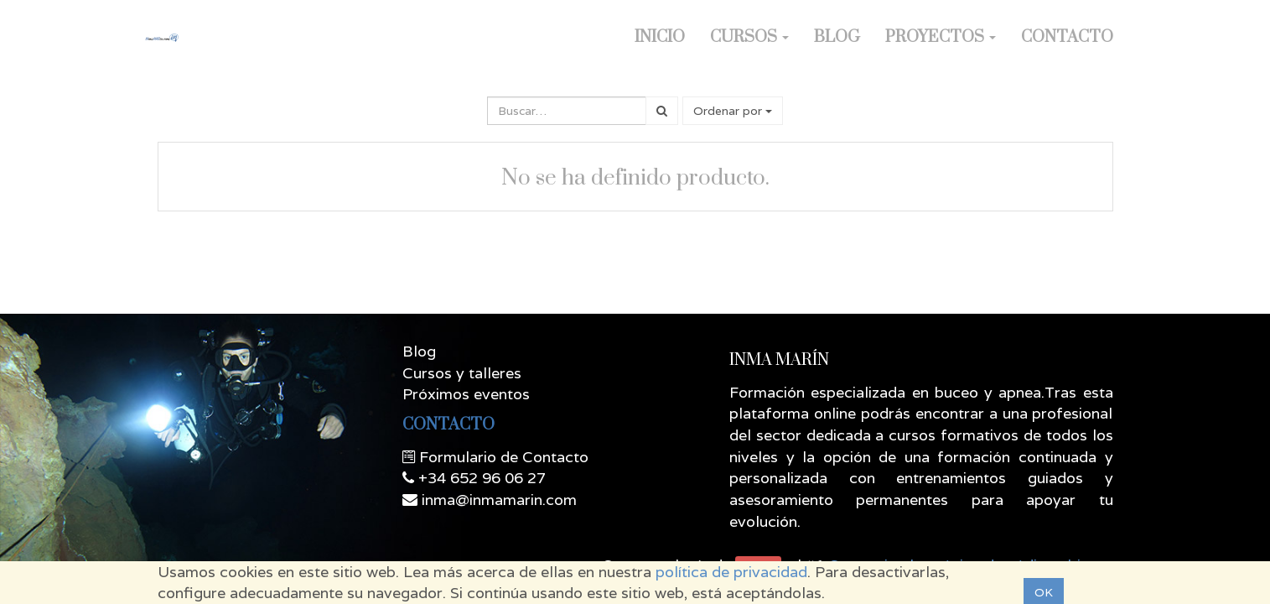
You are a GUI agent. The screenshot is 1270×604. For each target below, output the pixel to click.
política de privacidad (731, 571)
